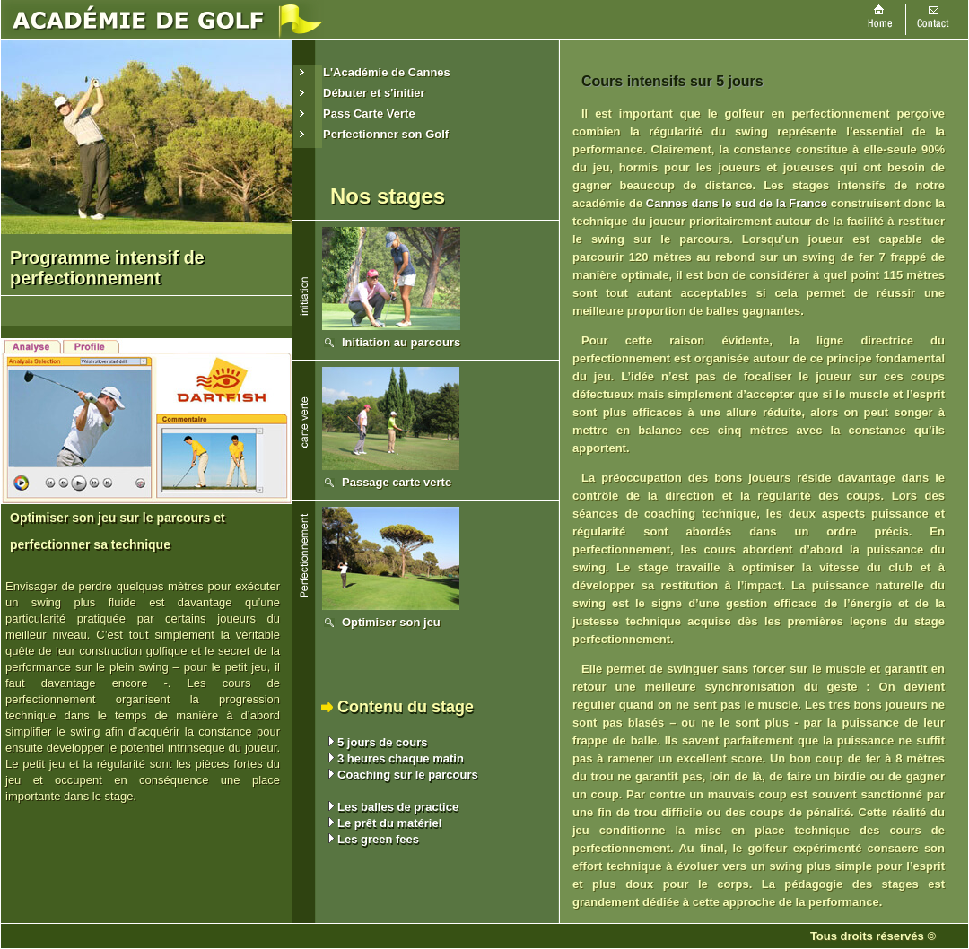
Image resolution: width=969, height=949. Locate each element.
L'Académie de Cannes (386, 72)
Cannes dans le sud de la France (736, 203)
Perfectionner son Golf (386, 134)
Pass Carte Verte (369, 113)
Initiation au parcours (401, 342)
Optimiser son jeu (391, 622)
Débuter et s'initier (374, 93)
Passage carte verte (396, 482)
